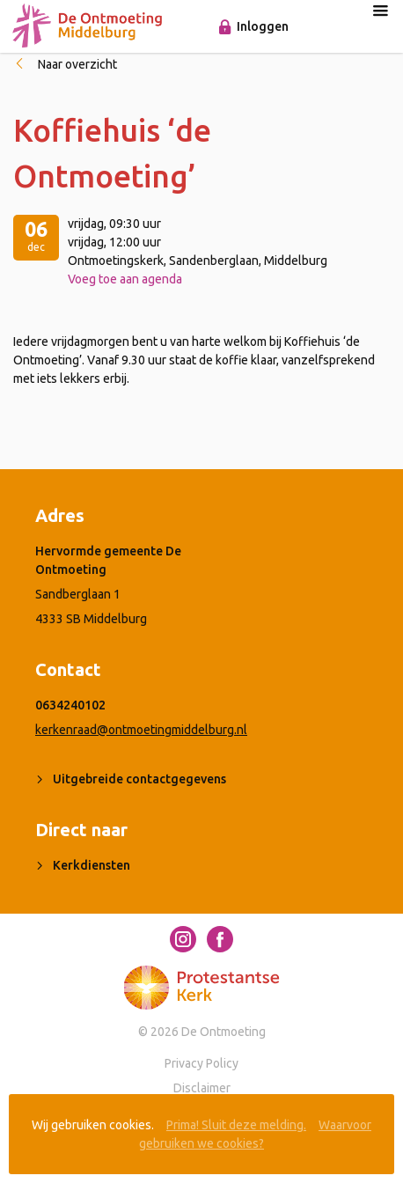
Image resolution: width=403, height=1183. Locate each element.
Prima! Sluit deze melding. (236, 1125)
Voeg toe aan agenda (125, 279)
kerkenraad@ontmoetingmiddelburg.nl (141, 730)
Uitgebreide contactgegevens (139, 779)
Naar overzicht (77, 64)
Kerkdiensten (91, 865)
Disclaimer (202, 1088)
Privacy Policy (201, 1063)
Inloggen (263, 26)
